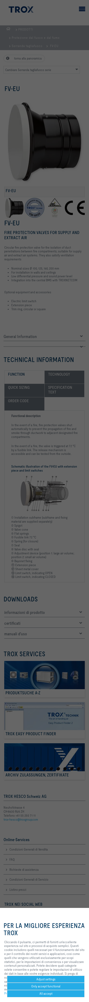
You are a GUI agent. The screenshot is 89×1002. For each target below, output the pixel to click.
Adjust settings (45, 979)
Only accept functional (45, 986)
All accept (45, 993)
